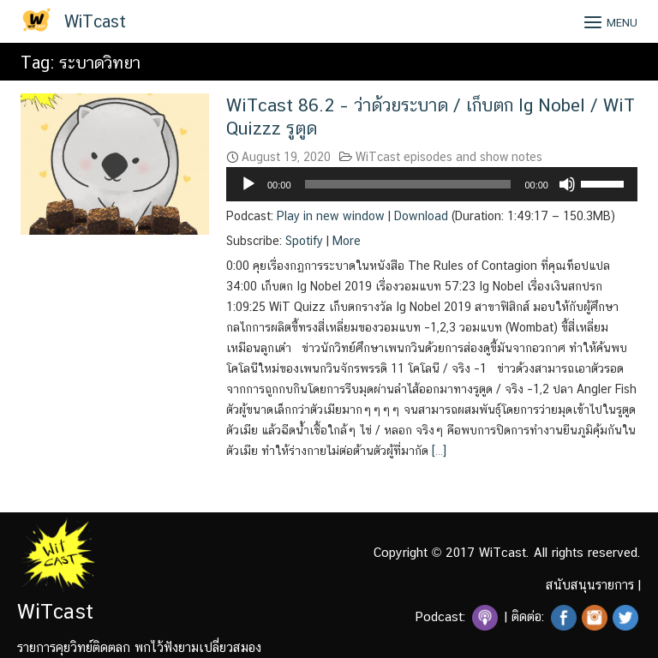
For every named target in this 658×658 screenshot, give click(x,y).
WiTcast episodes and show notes (449, 157)
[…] (437, 451)
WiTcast (95, 21)
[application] (431, 184)
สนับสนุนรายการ (590, 584)
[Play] (248, 184)
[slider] (408, 184)
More (346, 241)
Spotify (304, 241)
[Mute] (567, 184)
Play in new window (331, 216)
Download (421, 216)
